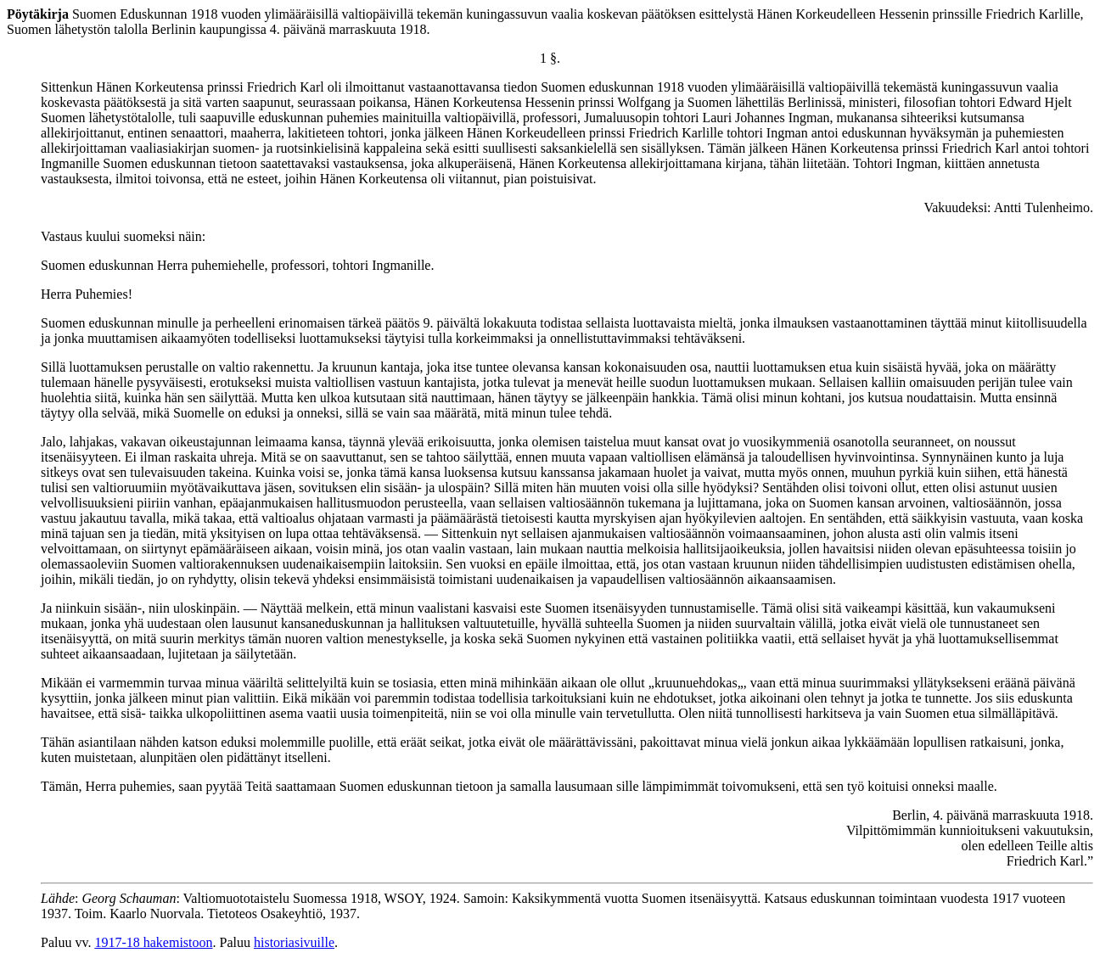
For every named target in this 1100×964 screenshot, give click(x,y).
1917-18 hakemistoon (153, 942)
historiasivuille (294, 942)
